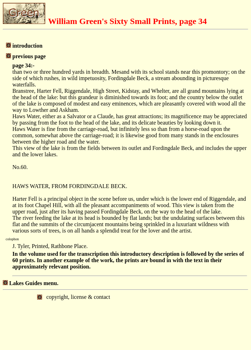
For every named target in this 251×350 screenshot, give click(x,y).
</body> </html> (125, 319)
